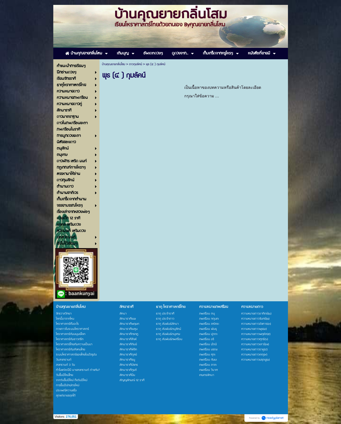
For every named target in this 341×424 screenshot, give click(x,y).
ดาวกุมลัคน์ (135, 64)
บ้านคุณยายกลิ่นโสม (113, 64)
